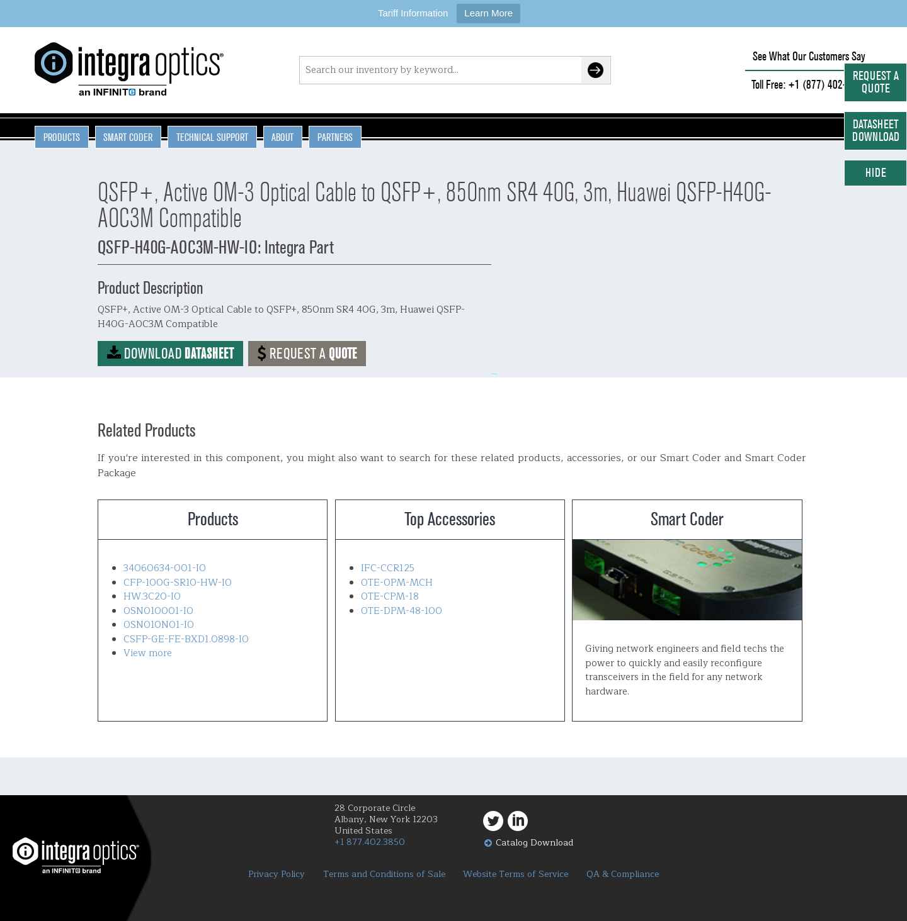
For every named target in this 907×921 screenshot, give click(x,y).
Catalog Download (534, 842)
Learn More (488, 13)
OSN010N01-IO (158, 625)
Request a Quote (876, 82)
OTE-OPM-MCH (397, 583)
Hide (875, 172)
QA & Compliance (622, 874)
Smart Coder (127, 137)
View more (147, 653)
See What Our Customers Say (809, 56)
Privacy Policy (276, 874)
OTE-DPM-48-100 (401, 611)
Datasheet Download (875, 130)
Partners (335, 137)
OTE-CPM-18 (390, 597)
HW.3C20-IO (152, 597)
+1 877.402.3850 (369, 842)
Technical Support (212, 137)
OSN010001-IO (158, 611)
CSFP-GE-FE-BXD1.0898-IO (186, 639)
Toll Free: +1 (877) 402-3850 (808, 84)
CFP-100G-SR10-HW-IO (177, 583)
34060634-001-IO (164, 568)
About (282, 137)
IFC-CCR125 (387, 568)
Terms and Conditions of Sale (384, 874)
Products (61, 137)
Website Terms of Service (515, 874)
